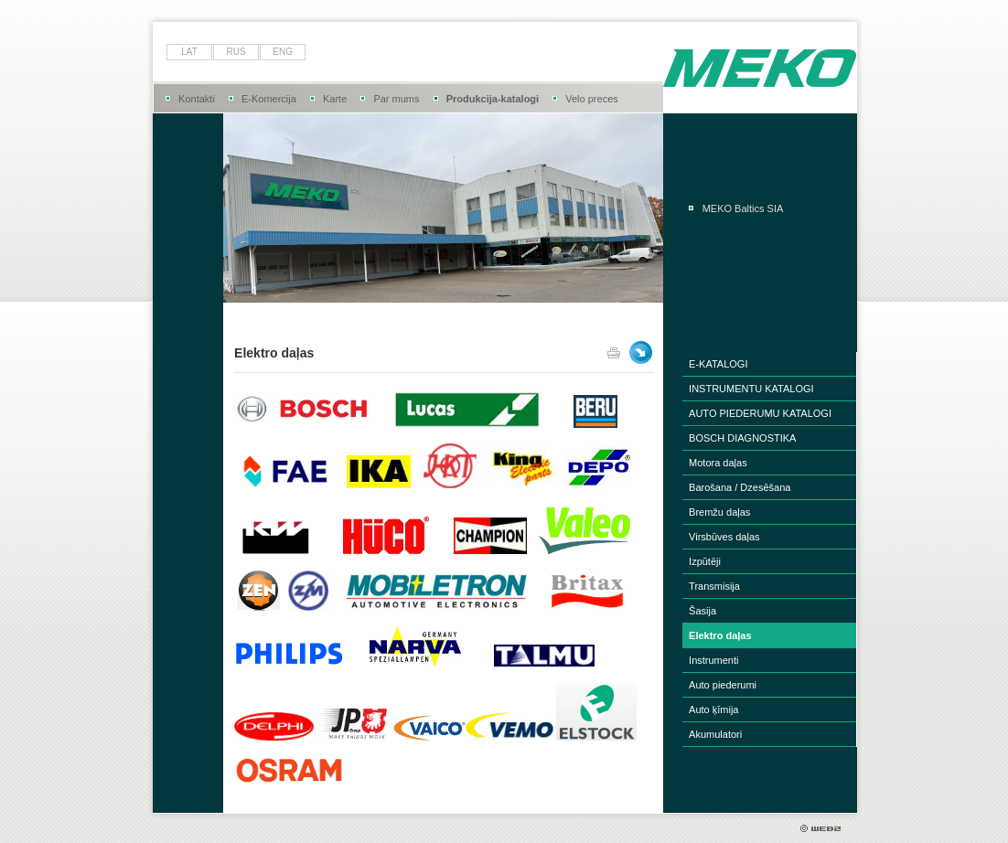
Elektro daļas (720, 635)
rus (236, 52)
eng (283, 52)
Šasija (702, 610)
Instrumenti (713, 660)
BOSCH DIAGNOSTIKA (742, 437)
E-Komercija (268, 98)
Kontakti (196, 98)
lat (189, 52)
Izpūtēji (705, 561)
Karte (335, 98)
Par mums (396, 98)
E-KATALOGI (718, 363)
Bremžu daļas (719, 512)
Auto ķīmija (713, 709)
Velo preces (591, 98)
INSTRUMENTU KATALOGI (751, 388)
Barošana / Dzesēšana (739, 487)
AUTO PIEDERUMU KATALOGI (760, 413)
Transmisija (714, 586)
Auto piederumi (722, 684)
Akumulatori (715, 734)
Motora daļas (718, 462)
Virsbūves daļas (724, 536)
